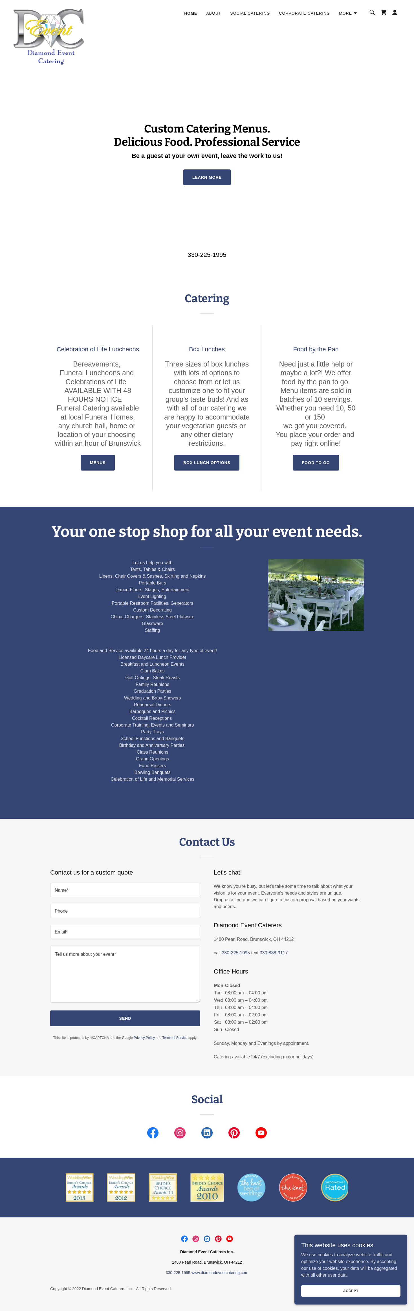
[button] (348, 13)
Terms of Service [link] (174, 1038)
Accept (350, 1291)
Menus (98, 462)
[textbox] (125, 890)
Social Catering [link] (250, 13)
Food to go (316, 462)
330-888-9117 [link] (274, 952)
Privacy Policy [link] (144, 1038)
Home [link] (190, 13)
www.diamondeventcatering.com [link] (219, 1272)
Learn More (207, 177)
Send (125, 1018)
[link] (49, 11)
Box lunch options (206, 462)
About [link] (213, 13)
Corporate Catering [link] (304, 13)
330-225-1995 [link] (207, 254)
